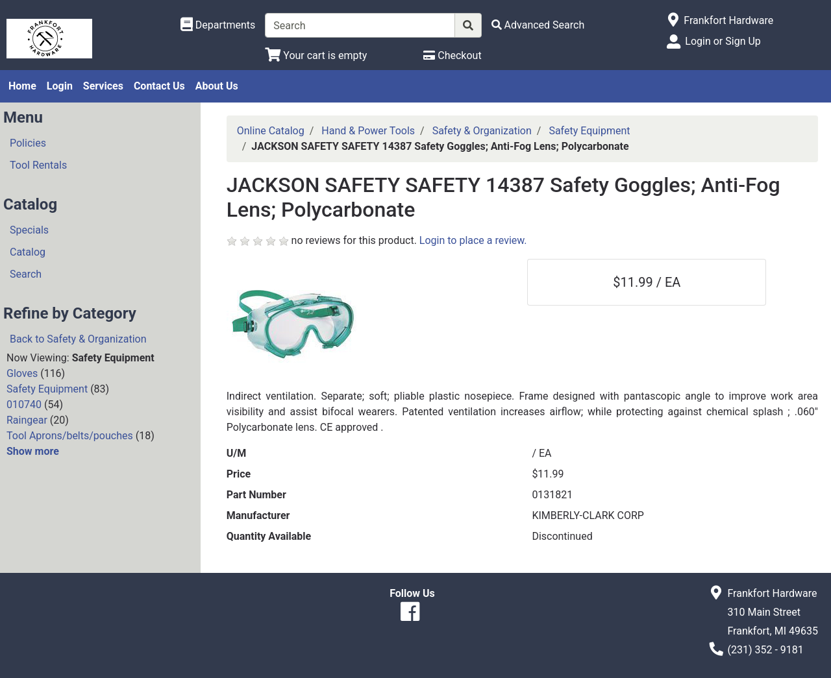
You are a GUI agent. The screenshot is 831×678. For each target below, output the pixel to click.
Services (103, 86)
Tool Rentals (38, 165)
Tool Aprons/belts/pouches (69, 436)
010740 (24, 404)
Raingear (26, 420)
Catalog (27, 252)
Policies (28, 143)
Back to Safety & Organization (78, 339)
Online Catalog (270, 131)
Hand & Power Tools (368, 131)
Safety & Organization (482, 131)
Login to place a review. (473, 240)
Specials (29, 230)
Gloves (22, 373)
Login (60, 86)
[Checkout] (452, 55)
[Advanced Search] (538, 25)
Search (26, 274)
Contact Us (159, 86)
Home (22, 86)
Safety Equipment (47, 389)
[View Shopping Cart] (316, 55)
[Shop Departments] (218, 25)
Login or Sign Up (722, 41)
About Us (216, 86)
